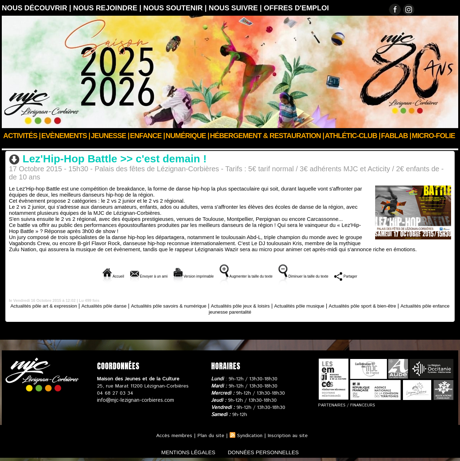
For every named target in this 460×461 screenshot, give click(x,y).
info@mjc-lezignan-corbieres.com (134, 400)
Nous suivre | (236, 8)
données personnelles (267, 452)
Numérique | (187, 136)
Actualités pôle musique (335, 305)
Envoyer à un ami (119, 276)
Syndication (249, 435)
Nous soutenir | (176, 8)
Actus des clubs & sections (55, 145)
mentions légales (185, 452)
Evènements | (65, 136)
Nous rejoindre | (108, 8)
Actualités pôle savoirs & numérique (190, 305)
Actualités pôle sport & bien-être (406, 305)
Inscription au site (289, 435)
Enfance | (147, 136)
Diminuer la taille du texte (329, 276)
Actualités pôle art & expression (51, 305)
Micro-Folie (433, 136)
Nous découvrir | (37, 8)
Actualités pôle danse (118, 145)
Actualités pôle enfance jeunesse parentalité (230, 311)
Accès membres (172, 435)
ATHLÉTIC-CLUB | (352, 136)
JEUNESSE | (110, 136)
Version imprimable (179, 276)
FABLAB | (396, 136)
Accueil (10, 145)
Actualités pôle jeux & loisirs (270, 305)
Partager (385, 276)
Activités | (22, 136)
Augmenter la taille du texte (250, 276)
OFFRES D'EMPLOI (296, 8)
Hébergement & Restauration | (267, 136)
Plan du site (210, 435)
